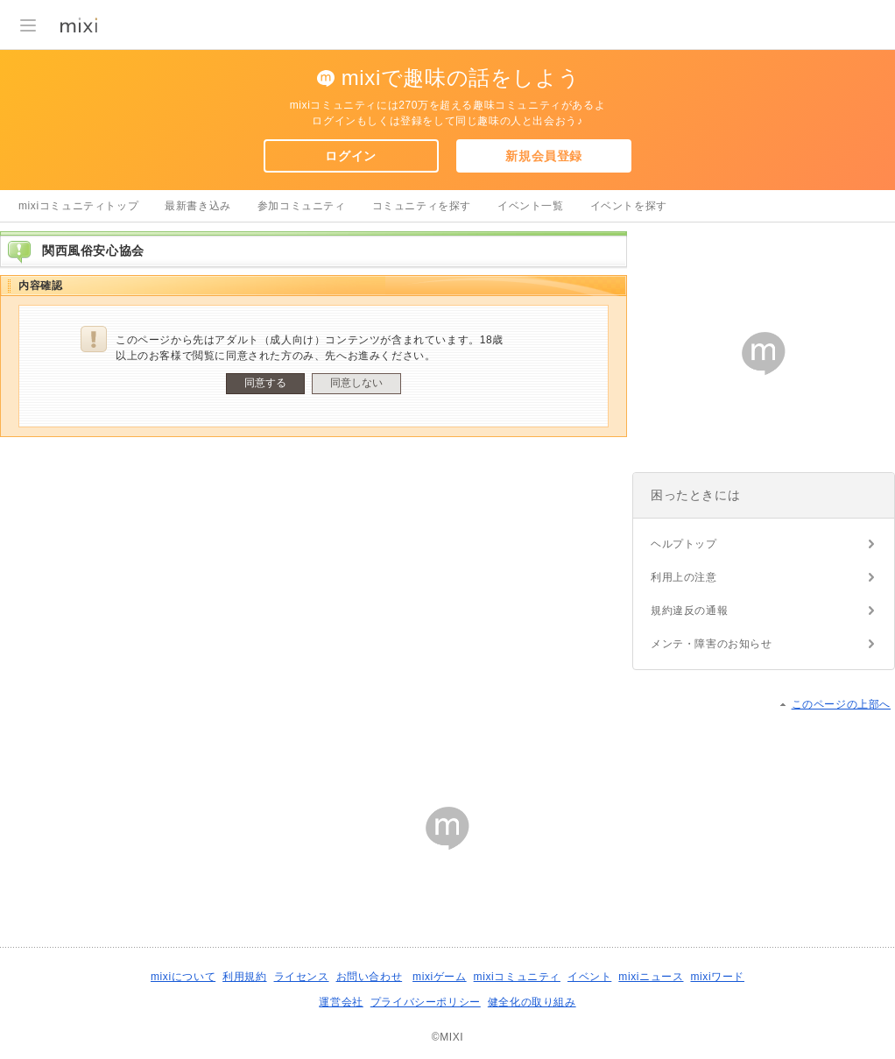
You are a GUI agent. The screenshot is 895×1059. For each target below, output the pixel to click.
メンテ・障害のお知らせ (711, 644)
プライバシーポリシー (425, 1002)
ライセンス (301, 977)
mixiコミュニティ (517, 977)
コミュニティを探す (421, 206)
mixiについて (183, 977)
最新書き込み (198, 206)
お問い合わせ (369, 977)
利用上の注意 (684, 577)
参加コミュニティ (301, 206)
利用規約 (244, 977)
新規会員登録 (543, 156)
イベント (589, 977)
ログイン (350, 156)
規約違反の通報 (689, 610)
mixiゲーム (439, 977)
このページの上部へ (841, 704)
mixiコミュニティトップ (78, 206)
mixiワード (717, 977)
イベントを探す (628, 206)
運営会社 (341, 1002)
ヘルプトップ (684, 544)
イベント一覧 (530, 206)
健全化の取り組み (532, 1002)
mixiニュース (650, 977)
